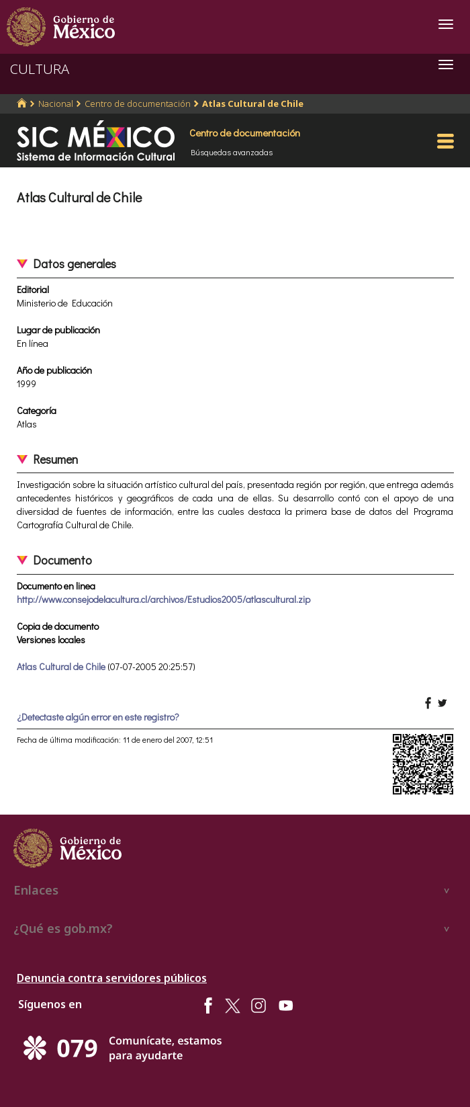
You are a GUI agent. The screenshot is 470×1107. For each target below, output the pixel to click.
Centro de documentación (138, 103)
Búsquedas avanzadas (232, 152)
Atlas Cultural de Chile (252, 103)
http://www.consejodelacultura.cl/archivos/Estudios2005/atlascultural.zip (163, 599)
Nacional (55, 103)
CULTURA (39, 69)
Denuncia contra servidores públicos (112, 978)
